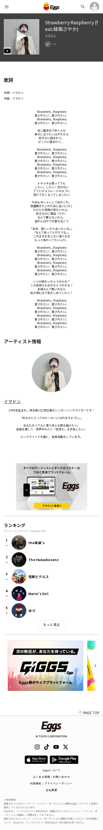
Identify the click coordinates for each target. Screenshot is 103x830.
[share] (48, 44)
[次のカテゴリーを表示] (95, 666)
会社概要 (51, 790)
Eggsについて (52, 770)
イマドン (50, 35)
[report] (54, 44)
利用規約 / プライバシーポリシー (51, 783)
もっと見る (51, 624)
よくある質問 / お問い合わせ (51, 777)
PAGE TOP (88, 712)
